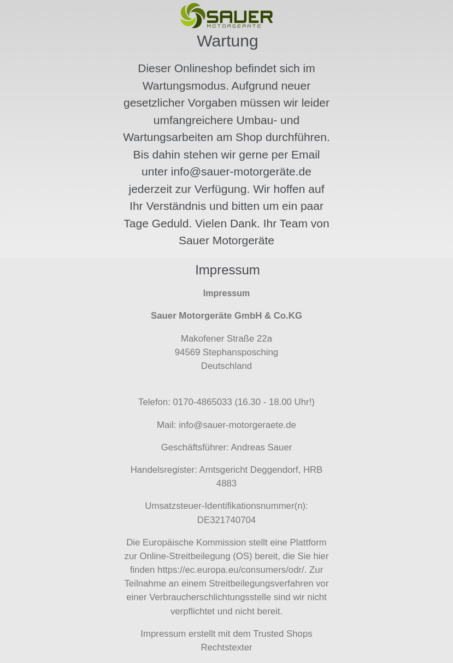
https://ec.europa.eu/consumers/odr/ (230, 570)
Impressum (163, 634)
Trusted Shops (283, 634)
